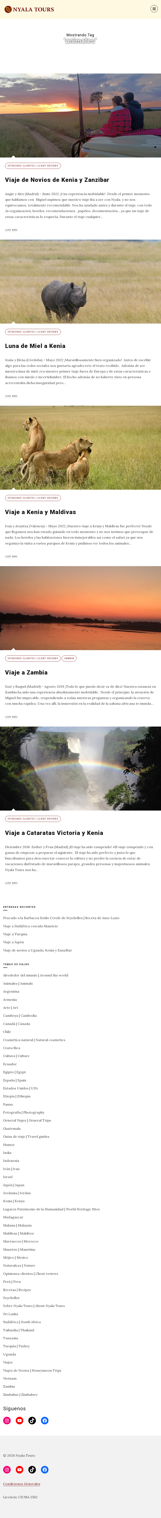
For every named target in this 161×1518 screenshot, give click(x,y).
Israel (7, 1177)
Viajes (8, 1362)
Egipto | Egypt (14, 1072)
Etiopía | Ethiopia (16, 1096)
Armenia (10, 999)
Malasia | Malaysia (17, 1225)
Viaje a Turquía (15, 934)
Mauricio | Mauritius (19, 1249)
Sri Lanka (10, 1314)
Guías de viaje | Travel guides (26, 1136)
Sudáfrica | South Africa (22, 1322)
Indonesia (11, 1161)
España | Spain (14, 1080)
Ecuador (10, 1064)
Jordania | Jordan (17, 1193)
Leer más (11, 230)
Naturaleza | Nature (19, 1265)
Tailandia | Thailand (18, 1330)
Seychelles (11, 1298)
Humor (9, 1145)
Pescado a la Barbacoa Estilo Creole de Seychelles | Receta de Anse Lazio (61, 918)
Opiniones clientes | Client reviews (33, 165)
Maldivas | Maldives (18, 1233)
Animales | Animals (18, 983)
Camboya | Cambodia (20, 1015)
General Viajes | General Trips (27, 1120)
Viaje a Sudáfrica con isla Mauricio (30, 926)
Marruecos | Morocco (20, 1241)
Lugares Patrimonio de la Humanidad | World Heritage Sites (51, 1209)
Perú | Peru (12, 1281)
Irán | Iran (11, 1169)
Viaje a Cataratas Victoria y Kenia (54, 832)
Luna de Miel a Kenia (35, 345)
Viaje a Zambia (26, 672)
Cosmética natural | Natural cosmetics (34, 1040)
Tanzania (10, 1338)
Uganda (9, 1354)
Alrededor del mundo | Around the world (35, 975)
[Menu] (154, 8)
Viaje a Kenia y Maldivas (40, 512)
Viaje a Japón (13, 942)
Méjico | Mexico (15, 1257)
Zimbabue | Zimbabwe (20, 1394)
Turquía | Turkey (16, 1346)
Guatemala (12, 1128)
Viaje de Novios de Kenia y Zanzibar (57, 179)
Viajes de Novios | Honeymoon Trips (32, 1370)
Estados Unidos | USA (20, 1088)
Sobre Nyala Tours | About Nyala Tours (34, 1306)
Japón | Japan (13, 1185)
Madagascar (13, 1217)
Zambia (69, 658)
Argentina (11, 991)
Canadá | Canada (16, 1024)
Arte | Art (10, 1007)
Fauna (8, 1104)
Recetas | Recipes (17, 1290)
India (7, 1153)
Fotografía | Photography (23, 1112)
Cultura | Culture (16, 1056)
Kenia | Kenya (14, 1201)
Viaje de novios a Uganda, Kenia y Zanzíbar (37, 950)
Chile (7, 1032)
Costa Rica (11, 1048)
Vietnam (10, 1378)
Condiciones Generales (21, 1484)
